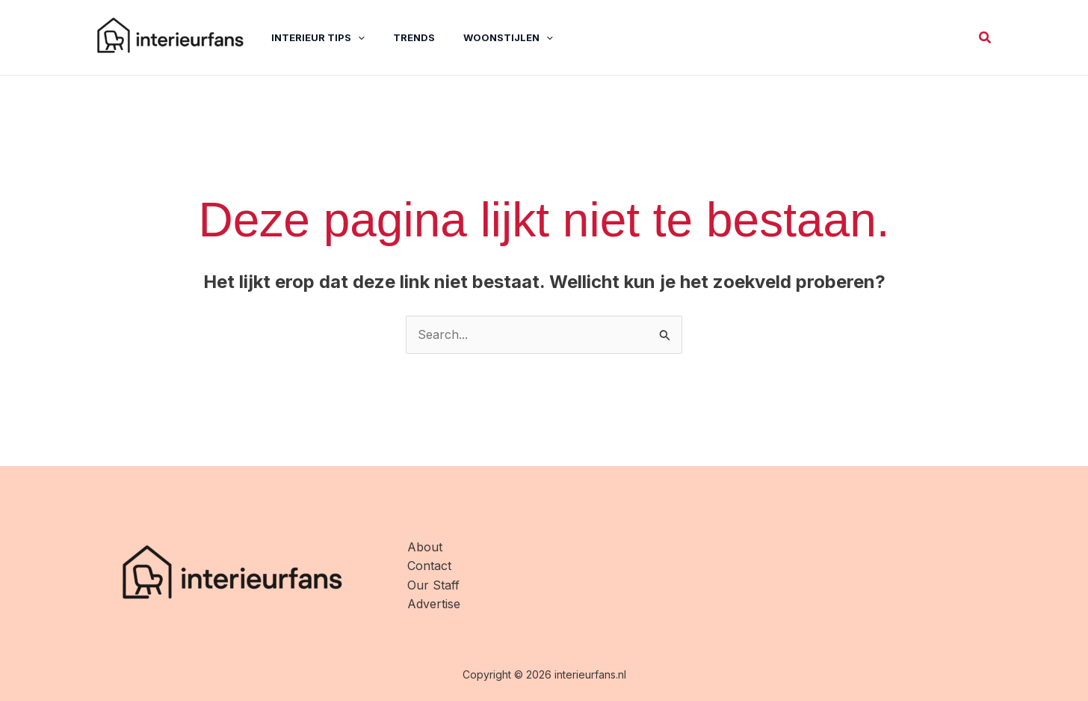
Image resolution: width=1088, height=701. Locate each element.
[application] (346, 37)
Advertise (433, 603)
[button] (985, 37)
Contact (429, 565)
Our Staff (433, 585)
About (424, 546)
